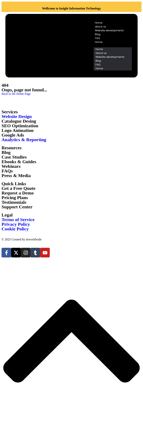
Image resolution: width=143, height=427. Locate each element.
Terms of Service (18, 219)
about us (100, 26)
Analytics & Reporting (24, 139)
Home (99, 23)
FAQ (97, 38)
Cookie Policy (15, 228)
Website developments (109, 30)
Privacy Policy (16, 224)
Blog (97, 34)
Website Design (17, 116)
